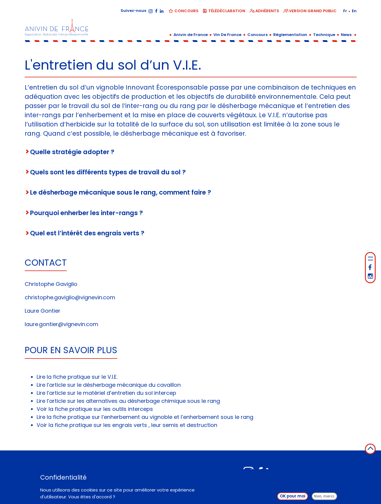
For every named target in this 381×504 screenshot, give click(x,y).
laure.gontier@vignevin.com (61, 324)
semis (170, 425)
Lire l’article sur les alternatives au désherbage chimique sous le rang (128, 401)
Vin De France (227, 34)
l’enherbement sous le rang (217, 417)
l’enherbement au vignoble (137, 417)
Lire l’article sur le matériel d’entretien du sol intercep (106, 393)
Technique (324, 34)
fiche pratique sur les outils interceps (104, 409)
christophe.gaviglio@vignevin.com (70, 297)
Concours (257, 34)
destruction (202, 425)
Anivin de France (191, 34)
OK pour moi (292, 498)
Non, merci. (324, 497)
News (346, 34)
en (354, 11)
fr (345, 11)
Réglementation (290, 34)
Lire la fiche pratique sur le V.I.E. (77, 377)
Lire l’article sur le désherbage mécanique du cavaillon (109, 385)
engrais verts (129, 425)
